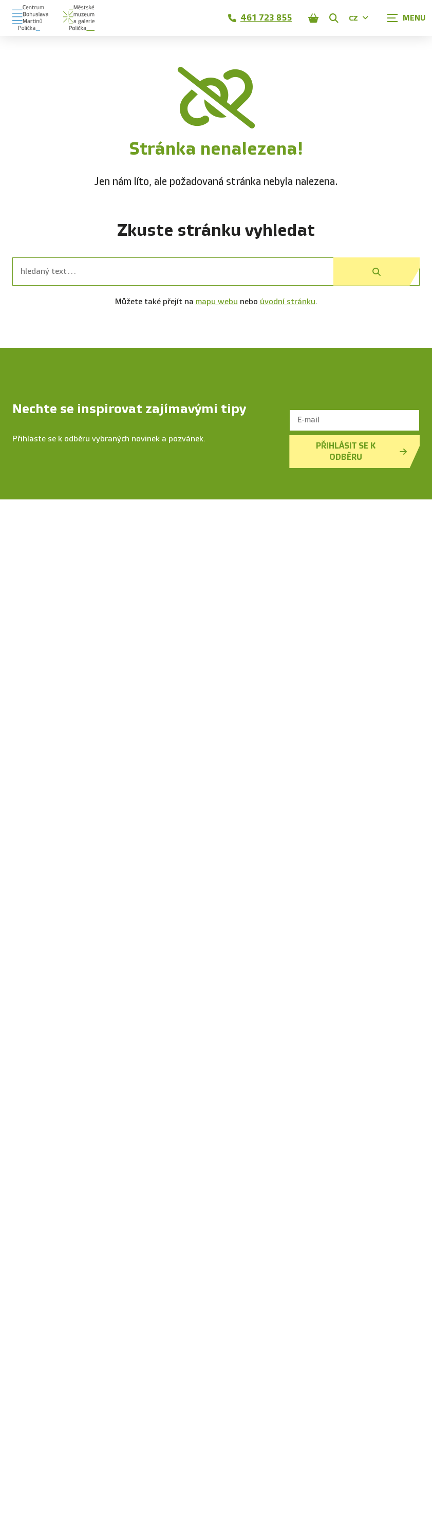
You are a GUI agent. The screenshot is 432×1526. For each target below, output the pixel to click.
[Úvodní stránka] (53, 18)
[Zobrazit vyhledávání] (334, 18)
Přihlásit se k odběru (361, 451)
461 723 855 (260, 18)
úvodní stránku (287, 302)
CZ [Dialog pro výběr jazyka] (358, 18)
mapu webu (217, 302)
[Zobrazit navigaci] (406, 18)
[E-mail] (354, 420)
